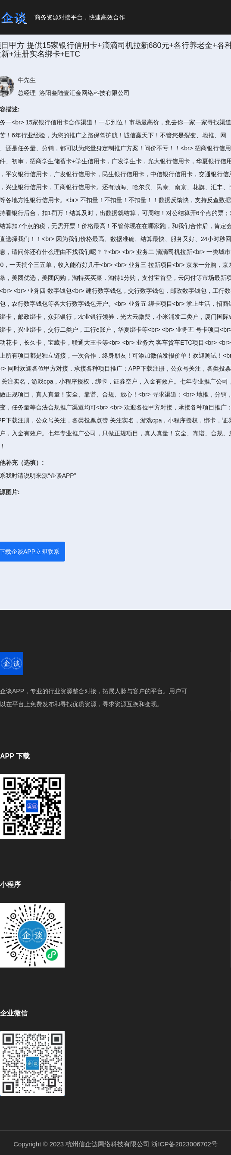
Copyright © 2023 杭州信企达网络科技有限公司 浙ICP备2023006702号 (115, 1144)
